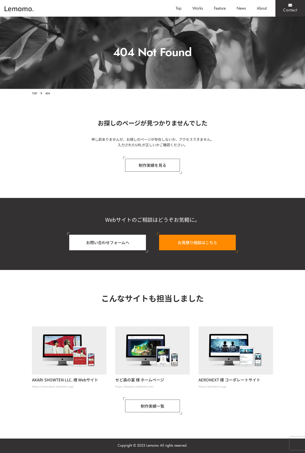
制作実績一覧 (152, 406)
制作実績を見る (152, 165)
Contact (290, 8)
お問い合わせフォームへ (107, 242)
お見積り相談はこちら (197, 242)
